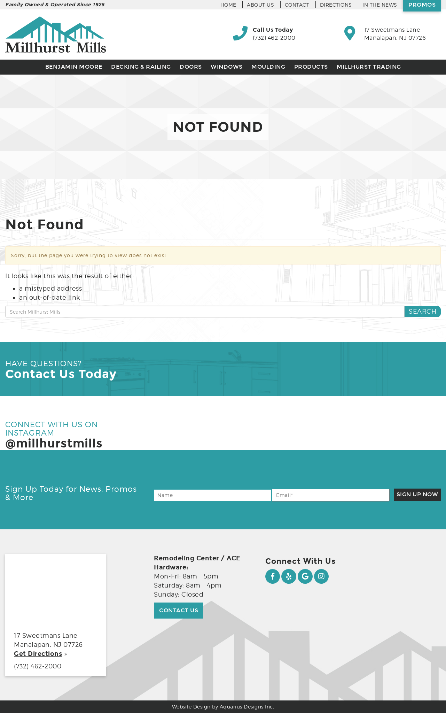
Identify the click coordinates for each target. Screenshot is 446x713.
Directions (336, 5)
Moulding (268, 66)
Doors (191, 66)
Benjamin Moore (73, 66)
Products (311, 66)
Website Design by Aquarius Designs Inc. (223, 707)
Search (422, 311)
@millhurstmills (54, 443)
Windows (227, 66)
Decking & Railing (141, 66)
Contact (297, 5)
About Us (260, 5)
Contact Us (178, 610)
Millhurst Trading (369, 66)
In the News (379, 5)
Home (228, 5)
